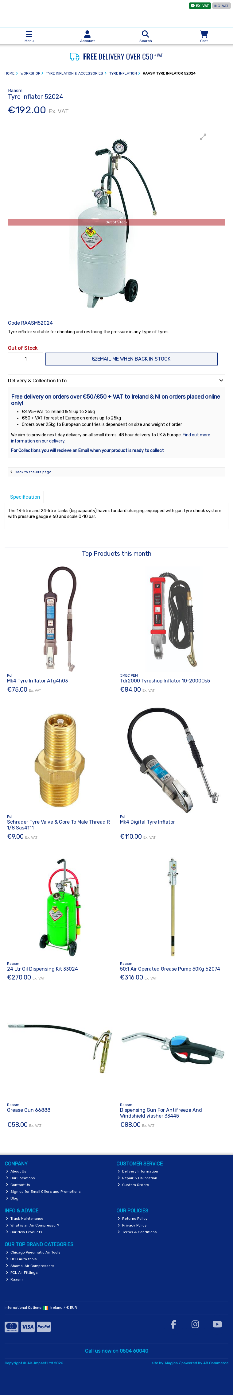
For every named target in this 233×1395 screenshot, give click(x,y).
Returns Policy (133, 1218)
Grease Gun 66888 (28, 1110)
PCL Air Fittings (22, 1272)
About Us (16, 1171)
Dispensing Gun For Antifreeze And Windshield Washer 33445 (161, 1113)
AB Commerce (215, 1363)
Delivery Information (138, 1171)
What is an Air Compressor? (32, 1225)
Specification (25, 497)
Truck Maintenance (24, 1218)
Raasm (14, 1279)
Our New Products (24, 1232)
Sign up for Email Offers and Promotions (43, 1191)
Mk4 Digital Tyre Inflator (147, 822)
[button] (203, 137)
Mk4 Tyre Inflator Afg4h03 (37, 681)
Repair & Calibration (137, 1178)
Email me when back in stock (131, 359)
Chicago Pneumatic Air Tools (33, 1252)
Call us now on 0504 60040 (116, 1351)
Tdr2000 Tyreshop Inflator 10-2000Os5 (165, 681)
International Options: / (41, 1307)
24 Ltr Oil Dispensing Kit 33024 (42, 969)
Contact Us (18, 1185)
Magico (171, 1363)
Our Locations (20, 1178)
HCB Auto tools (21, 1259)
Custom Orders (133, 1185)
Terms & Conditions (137, 1232)
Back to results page (33, 472)
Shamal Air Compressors (30, 1266)
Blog (12, 1198)
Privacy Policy (132, 1225)
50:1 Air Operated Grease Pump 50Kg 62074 (170, 969)
